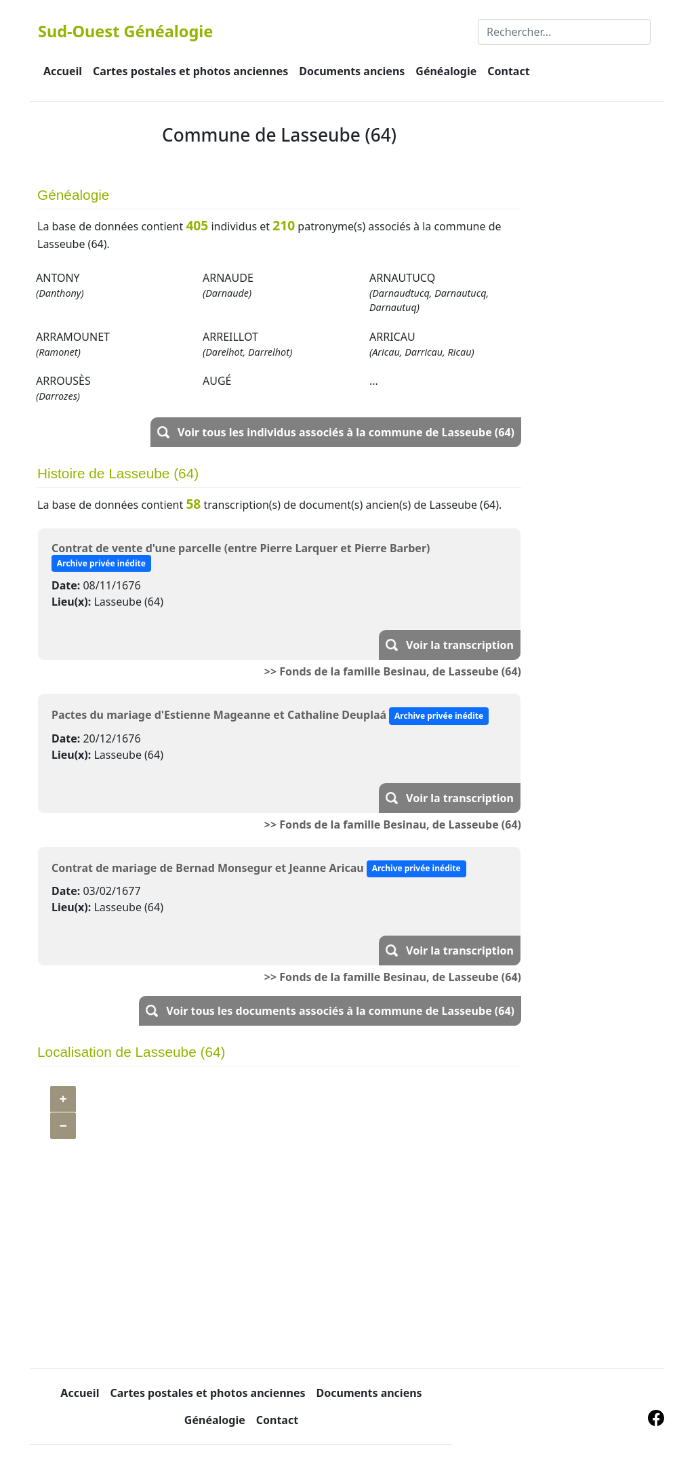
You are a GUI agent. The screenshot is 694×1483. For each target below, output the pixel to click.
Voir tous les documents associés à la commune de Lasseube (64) (340, 1010)
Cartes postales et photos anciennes (190, 71)
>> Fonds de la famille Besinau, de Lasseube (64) (392, 671)
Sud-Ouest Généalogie (125, 31)
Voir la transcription (460, 645)
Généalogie (445, 71)
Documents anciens (352, 71)
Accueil (62, 71)
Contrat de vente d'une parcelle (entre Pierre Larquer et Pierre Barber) (241, 548)
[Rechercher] (564, 32)
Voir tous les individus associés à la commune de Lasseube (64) (346, 432)
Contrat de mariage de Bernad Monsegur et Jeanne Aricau (208, 867)
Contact (508, 71)
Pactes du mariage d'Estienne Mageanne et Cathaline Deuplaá (219, 714)
